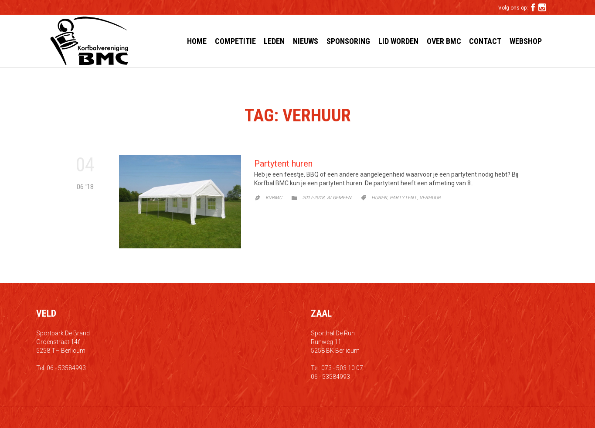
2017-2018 (313, 198)
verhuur (430, 198)
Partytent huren (283, 163)
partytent (403, 198)
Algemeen (339, 198)
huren (379, 198)
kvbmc (273, 198)
